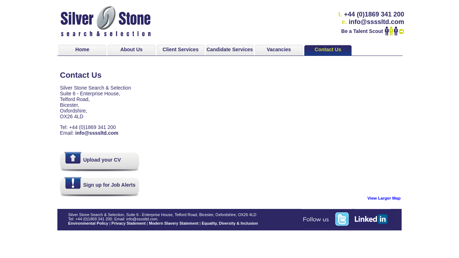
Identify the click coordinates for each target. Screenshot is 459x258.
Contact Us (328, 49)
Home (82, 49)
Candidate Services (230, 49)
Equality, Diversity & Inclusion (230, 223)
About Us (131, 49)
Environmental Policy (88, 223)
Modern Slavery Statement (173, 223)
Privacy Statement (129, 223)
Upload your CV (102, 160)
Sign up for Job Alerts (109, 185)
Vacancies (279, 49)
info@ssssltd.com (96, 133)
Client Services (180, 49)
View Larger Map (384, 198)
